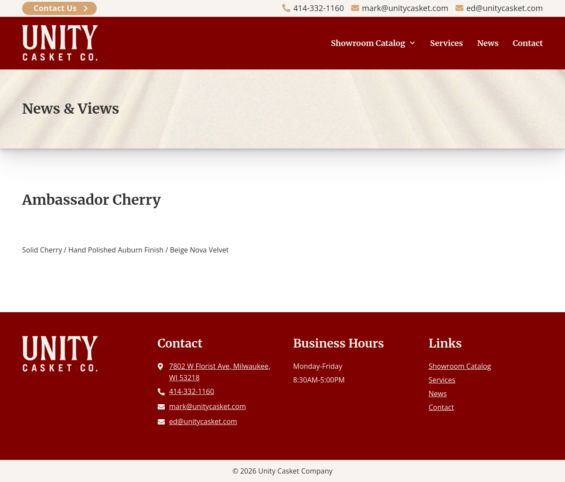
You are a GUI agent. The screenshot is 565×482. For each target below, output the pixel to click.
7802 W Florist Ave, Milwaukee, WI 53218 (219, 372)
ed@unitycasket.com (504, 8)
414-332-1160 (318, 8)
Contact (528, 43)
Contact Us (55, 8)
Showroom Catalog (368, 43)
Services (446, 43)
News (488, 43)
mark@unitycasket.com (405, 8)
